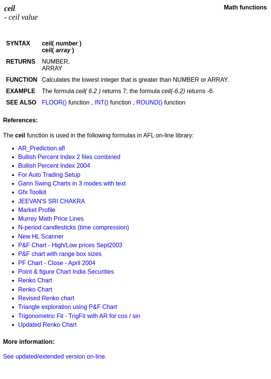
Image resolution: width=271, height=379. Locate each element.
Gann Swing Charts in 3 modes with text (72, 183)
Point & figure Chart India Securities (66, 271)
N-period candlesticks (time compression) (73, 227)
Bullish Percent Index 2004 (54, 165)
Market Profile (37, 210)
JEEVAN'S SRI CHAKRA (51, 201)
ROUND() (149, 102)
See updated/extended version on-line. (55, 356)
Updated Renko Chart (47, 324)
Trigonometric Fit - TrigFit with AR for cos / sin (79, 316)
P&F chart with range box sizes (60, 254)
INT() (101, 102)
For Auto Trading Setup (49, 175)
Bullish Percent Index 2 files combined (69, 157)
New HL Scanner (40, 236)
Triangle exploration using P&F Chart (67, 307)
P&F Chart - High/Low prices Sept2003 (70, 245)
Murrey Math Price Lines (51, 218)
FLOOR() (54, 102)
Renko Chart (35, 280)
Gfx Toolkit (32, 192)
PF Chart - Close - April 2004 (57, 263)
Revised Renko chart (46, 298)
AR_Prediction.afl (41, 148)
